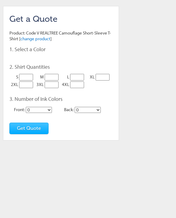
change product (35, 38)
